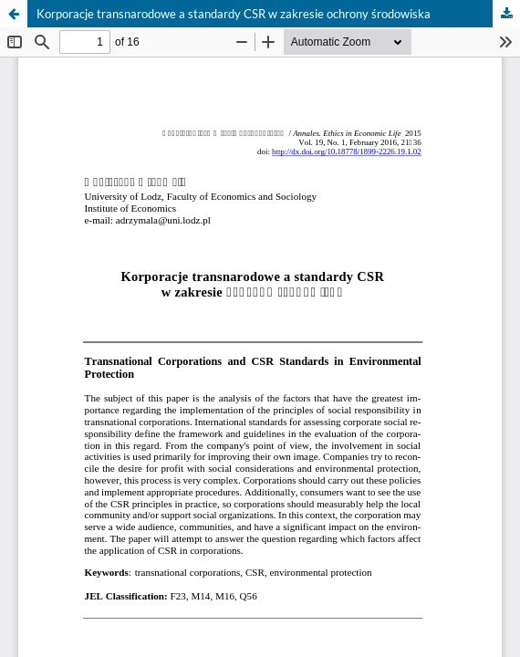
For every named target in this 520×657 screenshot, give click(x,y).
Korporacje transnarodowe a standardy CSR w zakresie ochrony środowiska (233, 13)
